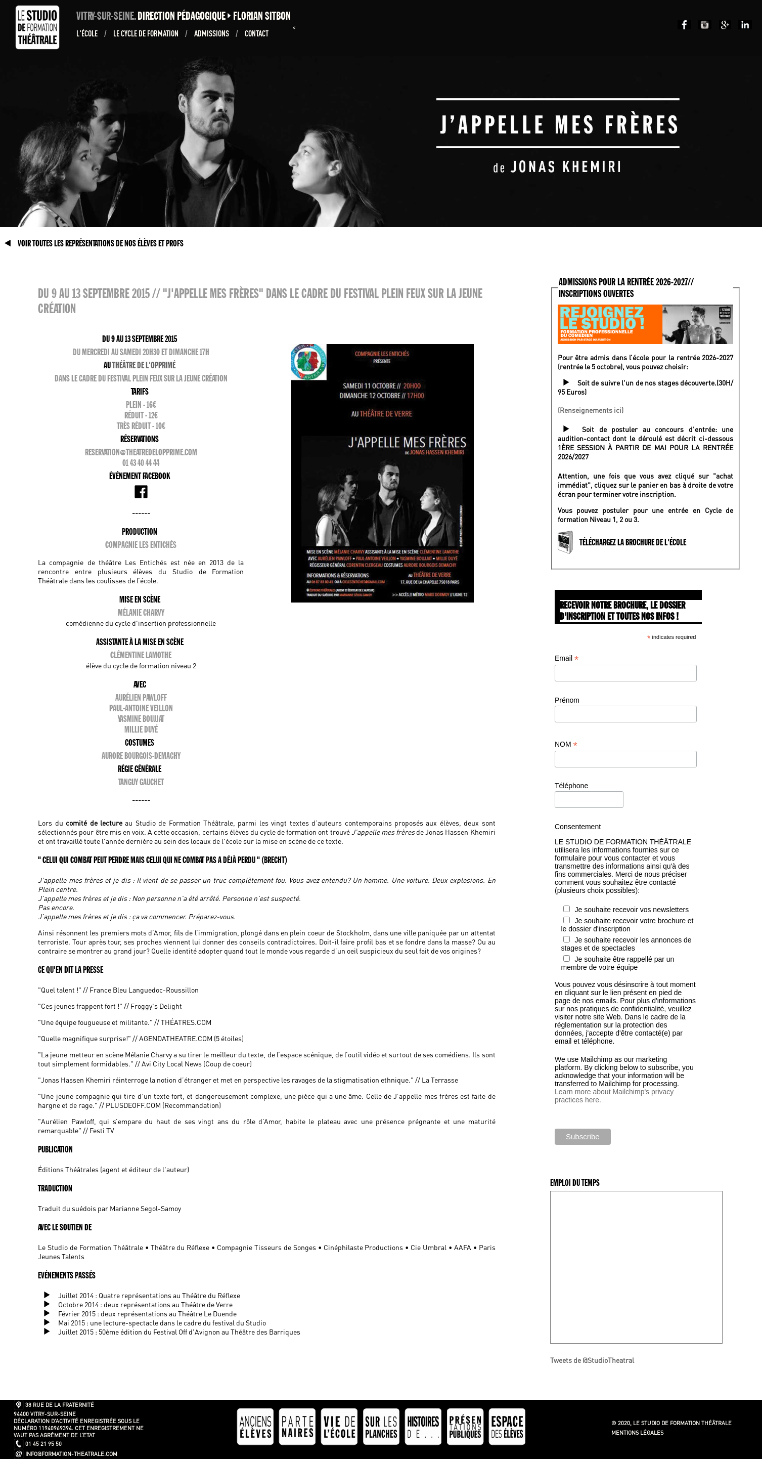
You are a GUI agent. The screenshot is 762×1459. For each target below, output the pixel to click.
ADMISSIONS (212, 33)
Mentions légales (637, 1432)
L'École (87, 33)
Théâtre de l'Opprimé (143, 365)
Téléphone (571, 786)
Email (566, 658)
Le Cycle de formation (146, 33)
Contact (256, 33)
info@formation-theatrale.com (71, 1453)
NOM (566, 744)
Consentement (578, 827)
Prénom (567, 700)
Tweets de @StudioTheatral (592, 1359)
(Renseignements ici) (590, 409)
